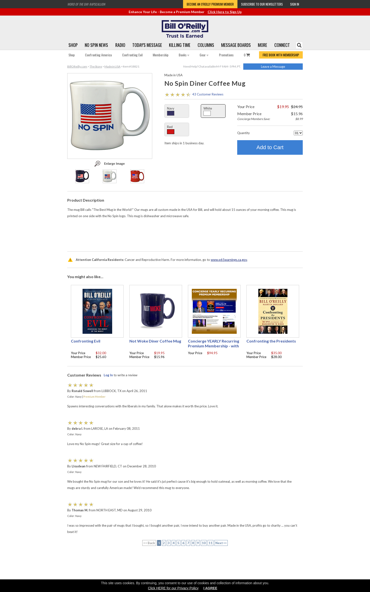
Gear (204, 54)
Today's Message (147, 45)
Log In (108, 375)
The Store (96, 66)
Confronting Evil (132, 54)
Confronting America (98, 54)
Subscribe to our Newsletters (262, 4)
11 (210, 543)
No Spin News (96, 45)
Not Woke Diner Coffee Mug (155, 341)
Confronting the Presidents (271, 341)
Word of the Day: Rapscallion (86, 4)
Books (184, 54)
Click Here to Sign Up (225, 12)
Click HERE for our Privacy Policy (173, 588)
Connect (282, 45)
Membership (160, 54)
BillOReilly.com (77, 66)
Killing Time (179, 45)
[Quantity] (298, 133)
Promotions (226, 54)
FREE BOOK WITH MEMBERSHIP (281, 54)
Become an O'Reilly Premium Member (210, 4)
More (262, 45)
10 (204, 543)
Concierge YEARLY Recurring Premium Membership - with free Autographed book (213, 346)
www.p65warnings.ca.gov (229, 260)
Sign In (294, 4)
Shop (73, 45)
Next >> (221, 543)
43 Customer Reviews (207, 94)
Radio (120, 45)
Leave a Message (273, 67)
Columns (206, 45)
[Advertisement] (185, 234)
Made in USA (112, 66)
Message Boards (236, 45)
